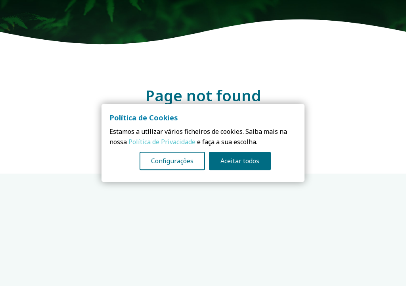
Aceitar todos (239, 161)
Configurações (172, 161)
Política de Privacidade (161, 142)
